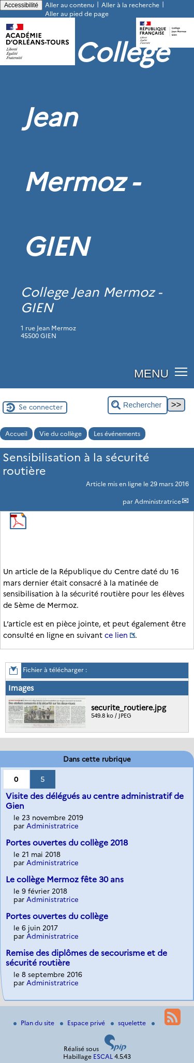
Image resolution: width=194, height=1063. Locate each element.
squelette (129, 1023)
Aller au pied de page (77, 14)
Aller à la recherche (130, 5)
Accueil (16, 434)
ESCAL (103, 1056)
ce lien (116, 635)
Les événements (117, 434)
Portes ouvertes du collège (57, 916)
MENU (151, 373)
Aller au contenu (69, 5)
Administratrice (158, 501)
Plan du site (34, 1023)
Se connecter (41, 407)
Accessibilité (21, 5)
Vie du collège (60, 434)
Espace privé (83, 1023)
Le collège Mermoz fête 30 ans (65, 879)
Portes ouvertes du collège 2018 (67, 843)
